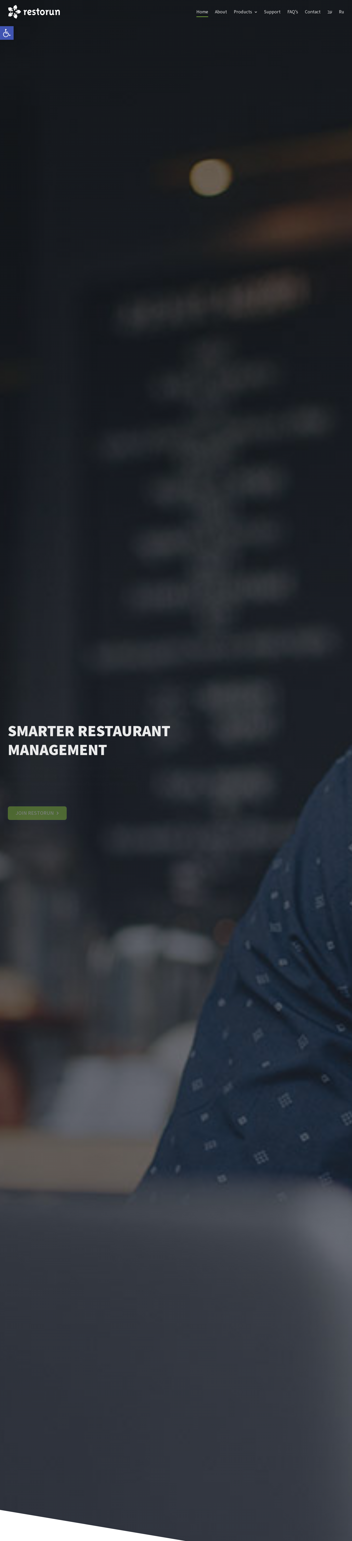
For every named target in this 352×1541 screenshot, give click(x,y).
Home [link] (202, 12)
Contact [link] (313, 12)
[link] (7, 33)
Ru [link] (341, 12)
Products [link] (245, 12)
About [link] (221, 12)
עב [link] (329, 12)
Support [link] (272, 12)
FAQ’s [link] (292, 12)
